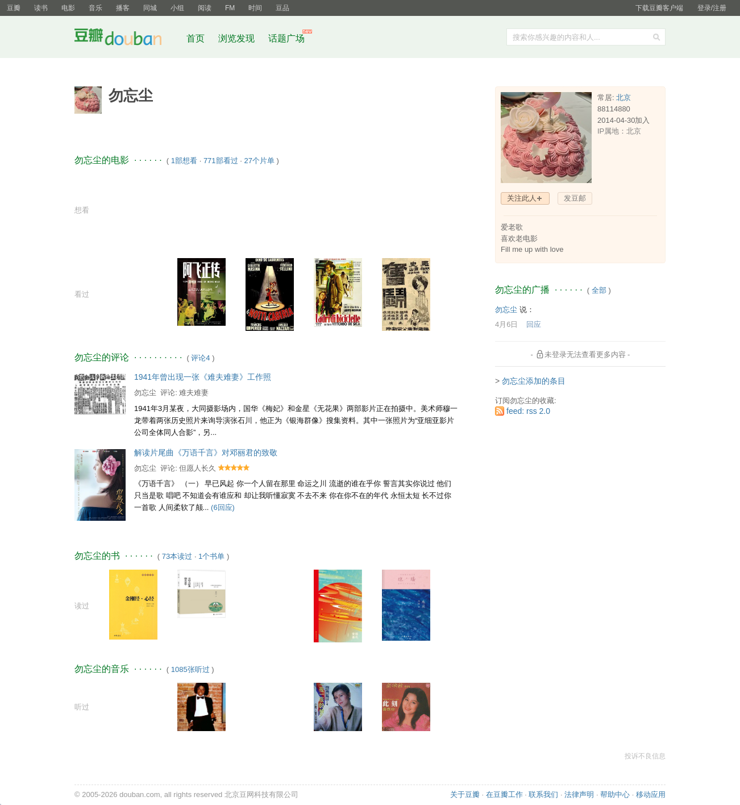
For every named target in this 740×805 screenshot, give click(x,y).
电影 (68, 8)
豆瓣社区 (126, 39)
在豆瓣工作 (504, 794)
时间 (255, 8)
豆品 (282, 8)
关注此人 (522, 198)
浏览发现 (237, 38)
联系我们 (543, 794)
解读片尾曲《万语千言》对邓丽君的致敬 (205, 452)
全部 (599, 290)
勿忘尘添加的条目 (534, 380)
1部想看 (184, 160)
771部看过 (220, 160)
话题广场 (286, 38)
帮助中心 (615, 794)
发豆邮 (575, 198)
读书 (41, 8)
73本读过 (177, 556)
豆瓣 (13, 8)
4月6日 (506, 324)
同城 (150, 8)
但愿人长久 (197, 468)
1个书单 (211, 556)
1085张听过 (190, 669)
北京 (623, 97)
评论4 (200, 358)
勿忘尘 (145, 392)
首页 (195, 38)
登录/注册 (711, 8)
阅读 (204, 8)
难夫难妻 (194, 392)
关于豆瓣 (465, 794)
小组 (177, 8)
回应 (533, 324)
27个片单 (259, 160)
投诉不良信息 (645, 756)
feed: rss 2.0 (528, 411)
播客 (123, 8)
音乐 (95, 8)
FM (230, 8)
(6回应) (223, 507)
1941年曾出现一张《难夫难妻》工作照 (202, 376)
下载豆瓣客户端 (659, 8)
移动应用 (651, 794)
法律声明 (579, 794)
